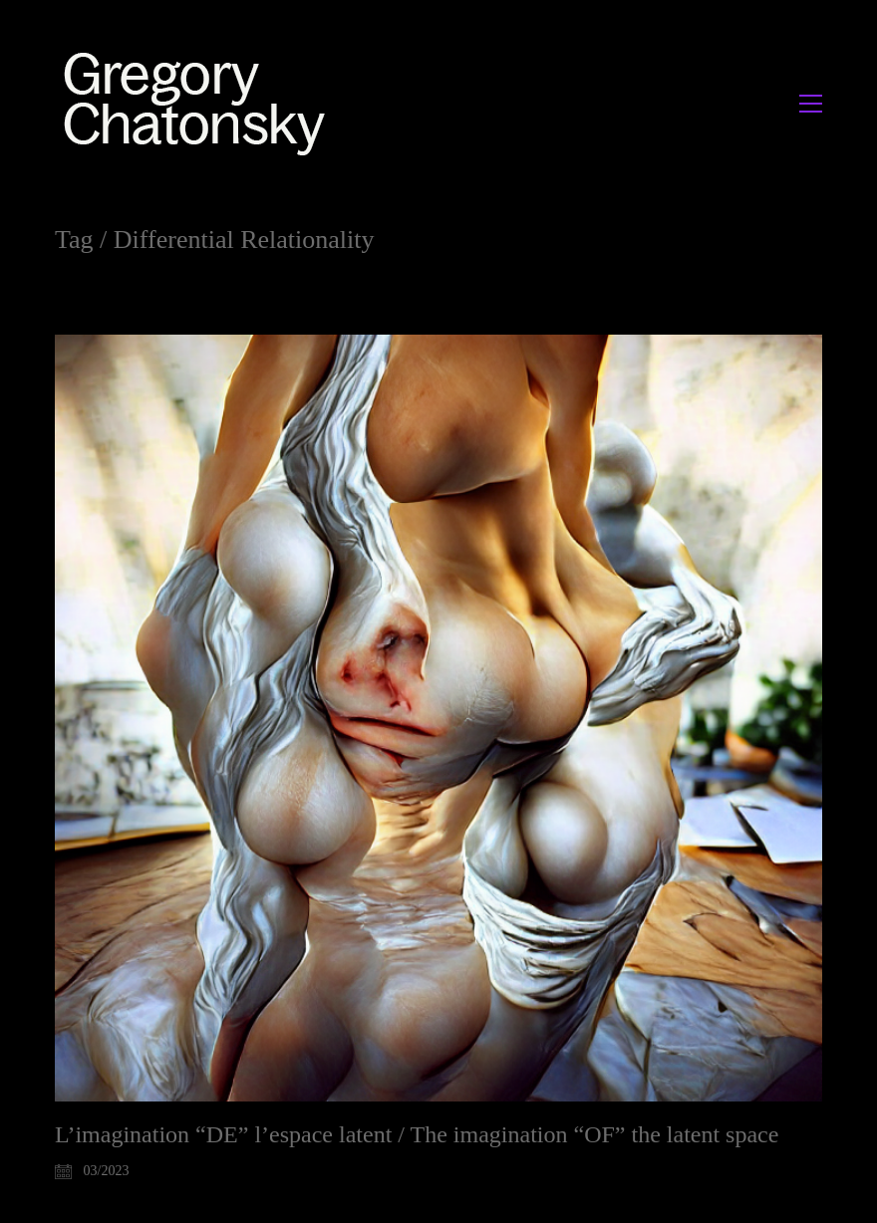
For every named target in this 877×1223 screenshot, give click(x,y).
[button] (810, 104)
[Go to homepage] (200, 103)
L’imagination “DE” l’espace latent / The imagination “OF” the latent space (416, 1134)
